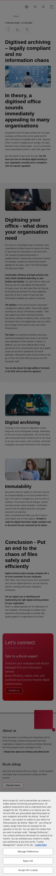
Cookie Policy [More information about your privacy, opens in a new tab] (41, 845)
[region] (28, 834)
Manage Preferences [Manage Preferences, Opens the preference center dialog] (28, 851)
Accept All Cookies (28, 870)
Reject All (28, 860)
